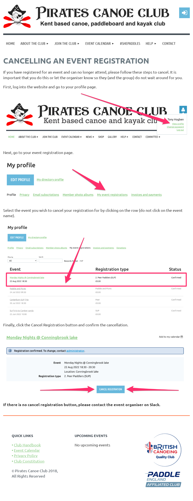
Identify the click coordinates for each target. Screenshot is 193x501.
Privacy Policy (26, 455)
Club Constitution (29, 461)
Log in (184, 12)
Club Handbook (27, 445)
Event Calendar (27, 450)
